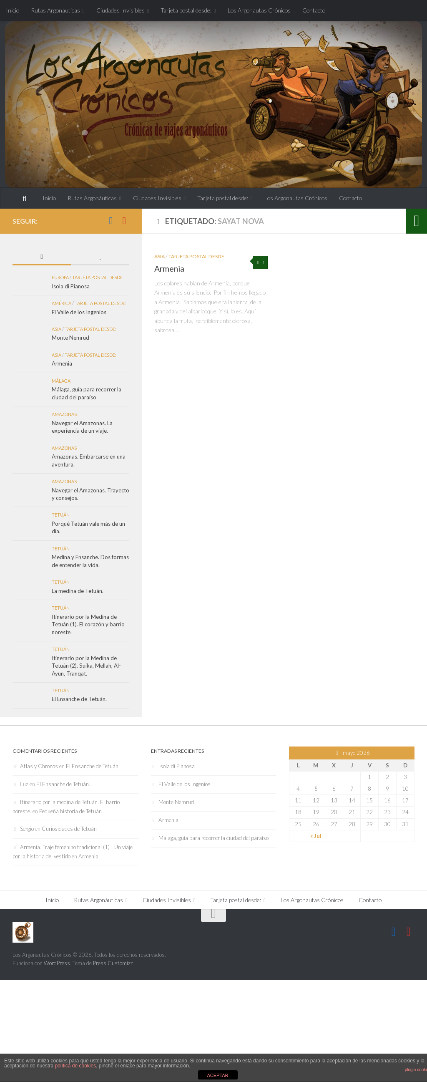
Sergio (27, 828)
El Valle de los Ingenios (79, 312)
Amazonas (64, 414)
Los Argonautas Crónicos (259, 10)
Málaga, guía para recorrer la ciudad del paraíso (213, 838)
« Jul (316, 835)
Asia (159, 256)
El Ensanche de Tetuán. (79, 699)
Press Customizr (112, 963)
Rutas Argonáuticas (55, 10)
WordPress (57, 963)
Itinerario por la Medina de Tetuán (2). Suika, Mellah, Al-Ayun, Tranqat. (86, 666)
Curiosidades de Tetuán (69, 828)
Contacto (313, 10)
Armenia (169, 268)
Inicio (12, 10)
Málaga (61, 380)
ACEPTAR (217, 1075)
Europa (60, 277)
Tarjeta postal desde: (186, 10)
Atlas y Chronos (39, 766)
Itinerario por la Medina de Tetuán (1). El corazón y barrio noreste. (88, 624)
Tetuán (61, 514)
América (61, 303)
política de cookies (75, 1066)
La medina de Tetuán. (77, 591)
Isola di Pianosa (71, 286)
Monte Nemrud (70, 337)
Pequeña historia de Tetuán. (71, 811)
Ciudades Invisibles (120, 10)
